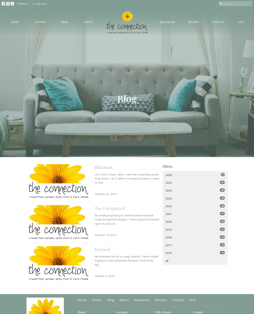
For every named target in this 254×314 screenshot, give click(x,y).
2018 (195, 237)
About (88, 22)
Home (15, 22)
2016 (195, 253)
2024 (195, 190)
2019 (195, 229)
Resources (167, 22)
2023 (195, 198)
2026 (195, 175)
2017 (195, 245)
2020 (195, 221)
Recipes (193, 22)
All (167, 261)
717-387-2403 (39, 3)
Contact (218, 22)
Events (40, 22)
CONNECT (22, 3)
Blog (64, 22)
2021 (195, 214)
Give (241, 22)
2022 (195, 206)
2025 (195, 182)
